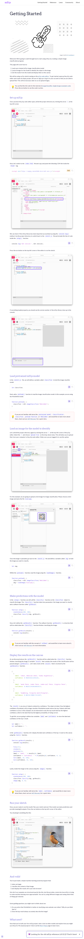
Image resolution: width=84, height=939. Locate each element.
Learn (61, 2)
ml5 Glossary (31, 419)
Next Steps (43, 925)
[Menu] (2, 936)
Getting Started (42, 2)
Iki (66, 55)
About (78, 2)
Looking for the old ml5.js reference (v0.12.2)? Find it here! (54, 934)
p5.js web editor (43, 76)
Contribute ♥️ (71, 55)
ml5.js (8, 2)
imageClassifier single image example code (56, 86)
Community (69, 2)
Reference (53, 2)
